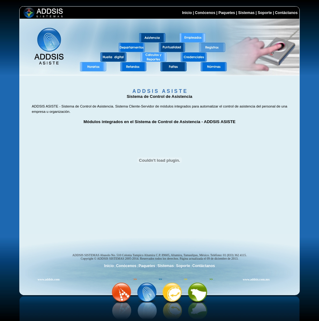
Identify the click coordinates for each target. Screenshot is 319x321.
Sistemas (246, 13)
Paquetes (226, 13)
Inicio (187, 13)
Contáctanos (287, 13)
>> (135, 279)
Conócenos (205, 13)
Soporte (265, 13)
